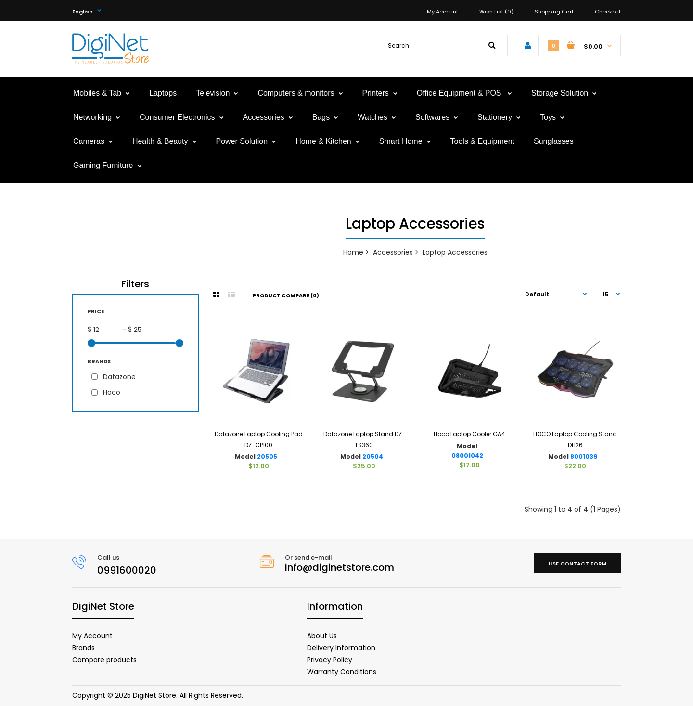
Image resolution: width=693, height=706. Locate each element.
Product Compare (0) (286, 295)
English (82, 11)
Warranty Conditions (341, 672)
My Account (442, 11)
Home (353, 252)
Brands (83, 648)
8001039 (584, 456)
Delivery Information (341, 648)
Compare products (104, 660)
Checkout (608, 11)
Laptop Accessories (455, 252)
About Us (322, 636)
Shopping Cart (554, 11)
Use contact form (577, 563)
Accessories (393, 252)
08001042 (467, 455)
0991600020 (126, 570)
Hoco (111, 392)
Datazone (119, 377)
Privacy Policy (329, 660)
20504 (372, 456)
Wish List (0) (496, 11)
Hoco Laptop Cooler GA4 (469, 434)
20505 (267, 456)
